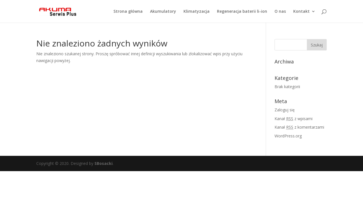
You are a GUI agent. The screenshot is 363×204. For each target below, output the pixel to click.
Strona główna (128, 11)
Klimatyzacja (196, 11)
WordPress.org (288, 136)
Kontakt (301, 11)
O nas (280, 11)
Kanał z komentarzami (299, 127)
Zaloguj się (285, 109)
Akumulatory (163, 11)
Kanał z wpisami (294, 118)
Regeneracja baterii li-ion (242, 11)
